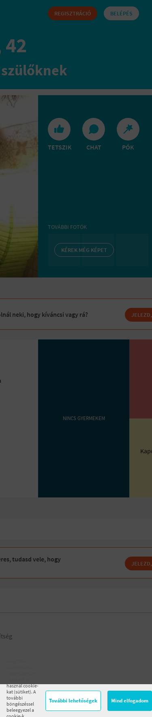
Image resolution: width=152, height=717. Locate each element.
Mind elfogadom (129, 700)
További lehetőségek (73, 700)
